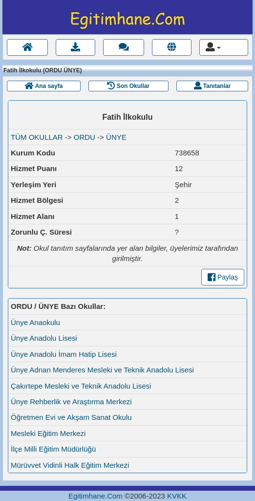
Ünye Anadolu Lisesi (44, 338)
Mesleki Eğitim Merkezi (48, 433)
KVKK (177, 496)
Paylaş (223, 277)
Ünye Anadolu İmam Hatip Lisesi (64, 354)
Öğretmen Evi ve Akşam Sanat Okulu (71, 417)
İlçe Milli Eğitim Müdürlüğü (53, 449)
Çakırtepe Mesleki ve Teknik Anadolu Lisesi (81, 386)
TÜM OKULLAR (37, 137)
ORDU (84, 137)
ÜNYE (116, 137)
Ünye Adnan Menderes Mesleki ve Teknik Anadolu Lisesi (102, 370)
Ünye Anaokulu (35, 322)
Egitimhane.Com (95, 496)
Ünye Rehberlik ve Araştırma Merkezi (71, 401)
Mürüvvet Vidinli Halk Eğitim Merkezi (70, 465)
